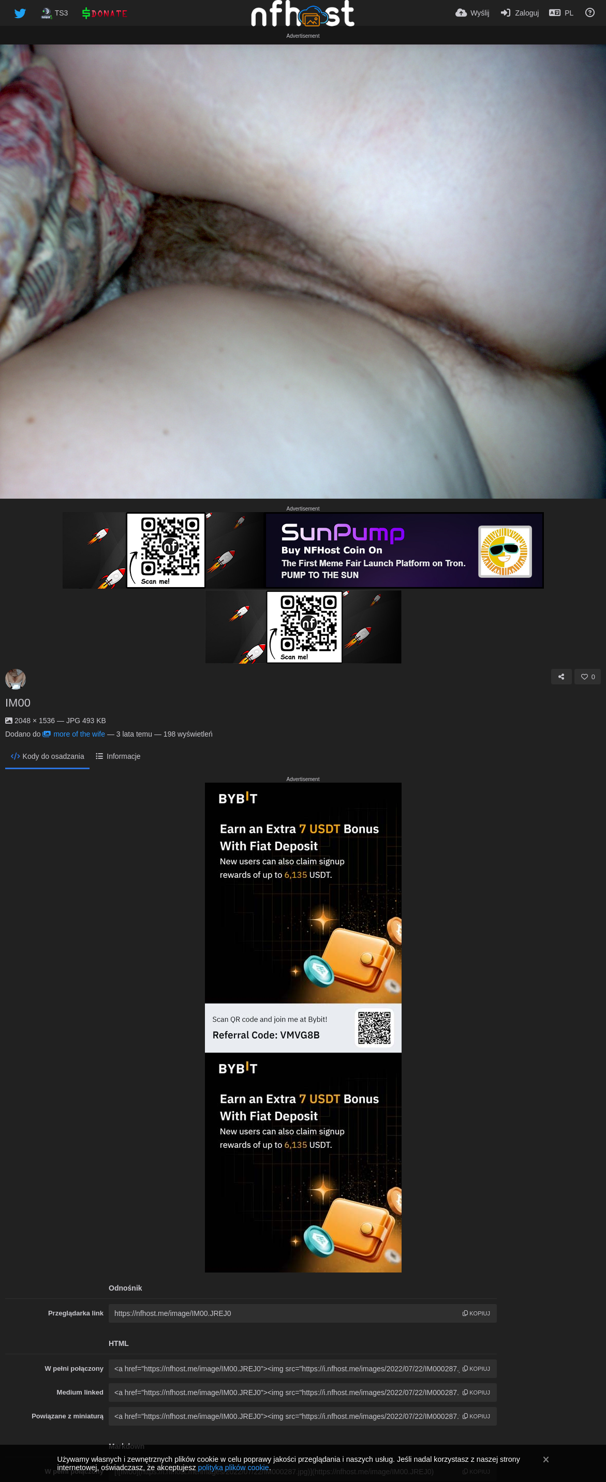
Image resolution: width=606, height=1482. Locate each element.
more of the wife (73, 734)
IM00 (18, 702)
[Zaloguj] (519, 13)
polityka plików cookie (233, 1467)
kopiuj (476, 1313)
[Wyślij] (472, 13)
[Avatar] (15, 679)
